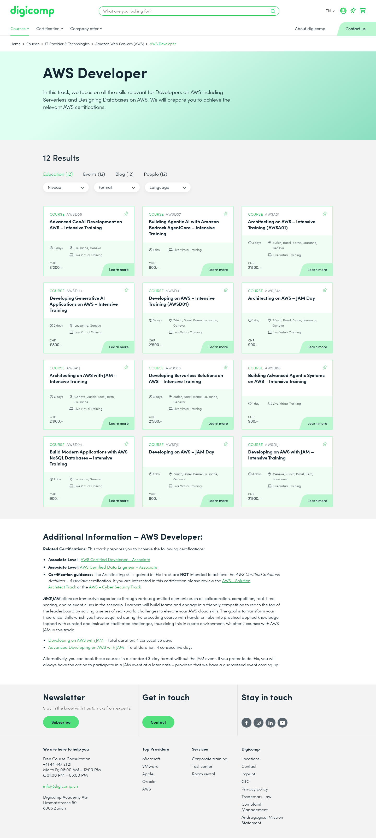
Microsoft (151, 758)
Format (105, 187)
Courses (18, 28)
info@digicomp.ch (60, 786)
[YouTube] (282, 723)
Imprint (248, 773)
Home (15, 43)
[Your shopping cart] (363, 11)
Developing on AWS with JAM (75, 640)
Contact (158, 722)
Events (94, 173)
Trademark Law (257, 796)
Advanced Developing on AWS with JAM (86, 647)
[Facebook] (246, 723)
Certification (48, 28)
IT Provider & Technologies (67, 43)
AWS (146, 789)
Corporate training (209, 758)
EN (329, 10)
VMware (150, 766)
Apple (148, 773)
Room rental (203, 773)
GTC (245, 781)
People (155, 173)
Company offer (84, 28)
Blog (124, 173)
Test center (202, 766)
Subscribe (60, 722)
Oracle (148, 781)
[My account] (343, 12)
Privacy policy (255, 789)
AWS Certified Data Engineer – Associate (118, 567)
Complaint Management (255, 806)
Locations (251, 758)
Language (159, 187)
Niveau (54, 187)
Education (58, 173)
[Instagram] (258, 723)
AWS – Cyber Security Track (115, 586)
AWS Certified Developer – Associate (115, 559)
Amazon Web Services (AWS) (119, 43)
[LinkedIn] (270, 723)
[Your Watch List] (353, 11)
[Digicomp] (32, 11)
